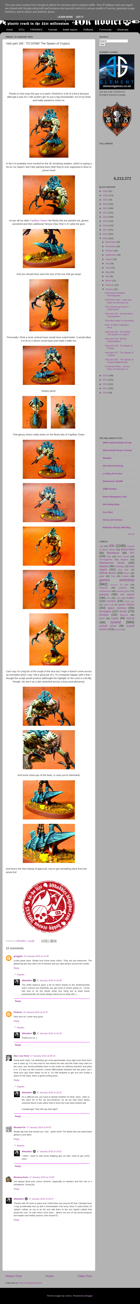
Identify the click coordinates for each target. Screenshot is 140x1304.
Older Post (84, 1276)
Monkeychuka (21, 1177)
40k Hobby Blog (111, 504)
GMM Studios (110, 489)
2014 (105, 375)
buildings (119, 566)
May (107, 272)
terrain (123, 611)
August (109, 259)
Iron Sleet (108, 512)
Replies (20, 974)
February (110, 285)
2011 (105, 388)
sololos (68, 1296)
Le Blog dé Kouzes (112, 473)
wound (118, 629)
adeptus (104, 566)
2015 (105, 238)
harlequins (114, 585)
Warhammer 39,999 (113, 481)
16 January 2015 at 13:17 (35, 1012)
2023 (105, 204)
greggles (18, 956)
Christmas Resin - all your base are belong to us (117, 367)
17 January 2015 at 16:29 (49, 980)
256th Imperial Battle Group (117, 442)
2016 (105, 234)
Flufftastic (88, 29)
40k (111, 546)
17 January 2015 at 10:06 (41, 1177)
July (107, 263)
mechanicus (105, 591)
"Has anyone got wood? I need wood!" (117, 308)
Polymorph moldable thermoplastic (115, 294)
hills (126, 584)
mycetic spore (123, 591)
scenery (111, 601)
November (110, 246)
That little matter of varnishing (119, 320)
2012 (105, 384)
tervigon (104, 614)
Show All (131, 534)
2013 (105, 380)
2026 (105, 191)
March (108, 280)
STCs (22, 29)
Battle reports (70, 29)
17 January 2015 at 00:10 (42, 1056)
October (109, 250)
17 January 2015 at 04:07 (39, 1127)
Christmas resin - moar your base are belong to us (118, 301)
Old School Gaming (113, 466)
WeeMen (107, 458)
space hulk (109, 605)
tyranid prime (107, 625)
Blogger (89, 1296)
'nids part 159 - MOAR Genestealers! (115, 340)
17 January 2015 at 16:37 (41, 1199)
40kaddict (27, 980)
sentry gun (129, 601)
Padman (18, 1012)
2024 (105, 200)
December (110, 242)
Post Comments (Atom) (30, 1283)
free (113, 576)
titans (102, 618)
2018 (105, 225)
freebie (125, 576)
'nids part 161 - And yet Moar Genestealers (119, 314)
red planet (127, 594)
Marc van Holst (21, 1056)
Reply (16, 968)
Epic (109, 556)
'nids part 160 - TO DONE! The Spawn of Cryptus (117, 333)
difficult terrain (107, 572)
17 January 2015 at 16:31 (49, 1092)
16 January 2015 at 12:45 (36, 956)
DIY (132, 552)
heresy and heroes (112, 520)
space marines (117, 607)
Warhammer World (111, 562)
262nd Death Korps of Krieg (117, 450)
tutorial (130, 618)
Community (105, 29)
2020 (105, 217)
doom (127, 573)
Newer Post (14, 1276)
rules (119, 598)
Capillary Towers (39, 220)
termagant (105, 611)
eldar (101, 576)
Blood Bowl (127, 549)
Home (9, 29)
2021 (105, 212)
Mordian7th (20, 1127)
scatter (130, 597)
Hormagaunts (105, 559)
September (111, 255)
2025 (105, 195)
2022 (105, 208)
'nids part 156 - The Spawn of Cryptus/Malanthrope (119, 360)
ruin (108, 598)
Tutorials (52, 29)
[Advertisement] (116, 416)
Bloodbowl (113, 552)
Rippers (124, 559)
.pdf (101, 546)
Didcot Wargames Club (115, 496)
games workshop (116, 580)
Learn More (65, 16)
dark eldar (123, 570)
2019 (105, 221)
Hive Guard (123, 556)
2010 (105, 392)
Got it (80, 16)
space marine (126, 604)
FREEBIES (36, 29)
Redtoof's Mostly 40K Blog (116, 527)
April (107, 276)
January (109, 289)
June (108, 267)
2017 (105, 230)
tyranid (115, 622)
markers (123, 588)
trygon (115, 618)
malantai (103, 588)
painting (104, 594)
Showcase (122, 29)
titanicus (124, 615)
